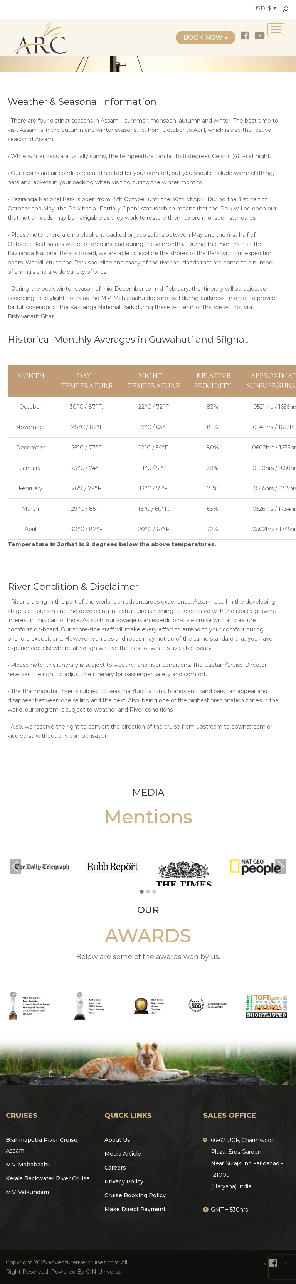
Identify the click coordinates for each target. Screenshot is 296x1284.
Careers (115, 1167)
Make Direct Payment (135, 1209)
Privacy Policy (123, 1181)
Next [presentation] (280, 866)
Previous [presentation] (15, 866)
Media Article (122, 1153)
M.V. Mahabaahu (28, 1164)
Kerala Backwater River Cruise (48, 1178)
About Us (117, 1139)
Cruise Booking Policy (135, 1195)
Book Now (205, 37)
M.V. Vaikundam (27, 1192)
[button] (142, 892)
